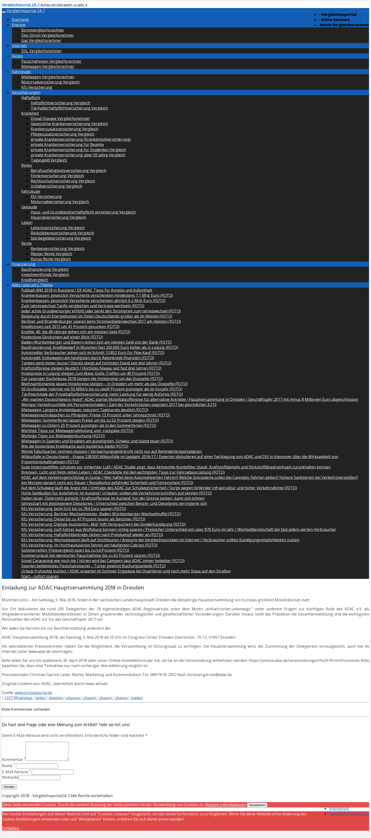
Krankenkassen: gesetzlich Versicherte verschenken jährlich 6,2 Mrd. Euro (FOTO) (93, 300)
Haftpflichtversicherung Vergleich (60, 102)
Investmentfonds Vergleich (45, 274)
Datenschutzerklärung (349, 817)
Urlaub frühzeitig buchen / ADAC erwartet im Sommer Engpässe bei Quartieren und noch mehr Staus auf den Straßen (126, 571)
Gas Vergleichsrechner (41, 40)
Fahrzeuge (21, 71)
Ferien (17, 56)
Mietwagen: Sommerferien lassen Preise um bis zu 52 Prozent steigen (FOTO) (90, 420)
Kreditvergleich (34, 279)
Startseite (20, 19)
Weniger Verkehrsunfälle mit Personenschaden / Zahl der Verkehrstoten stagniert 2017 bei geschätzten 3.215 (118, 404)
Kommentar (14, 763)
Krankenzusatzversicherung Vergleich (64, 128)
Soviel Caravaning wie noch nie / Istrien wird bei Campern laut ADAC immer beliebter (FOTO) (103, 560)
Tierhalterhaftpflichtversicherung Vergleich (69, 108)
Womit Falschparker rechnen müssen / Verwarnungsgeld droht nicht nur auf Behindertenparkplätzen (111, 451)
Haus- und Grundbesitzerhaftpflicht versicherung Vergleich (83, 212)
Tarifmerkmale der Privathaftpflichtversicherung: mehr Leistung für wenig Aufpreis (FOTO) (102, 394)
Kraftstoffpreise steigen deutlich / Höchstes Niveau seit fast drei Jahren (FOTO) (91, 368)
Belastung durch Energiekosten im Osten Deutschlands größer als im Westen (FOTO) (96, 316)
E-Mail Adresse (16, 775)
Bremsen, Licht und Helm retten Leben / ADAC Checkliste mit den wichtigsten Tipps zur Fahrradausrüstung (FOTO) (123, 472)
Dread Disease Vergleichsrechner (60, 118)
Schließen (10, 831)
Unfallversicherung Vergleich (56, 186)
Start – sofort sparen (40, 576)
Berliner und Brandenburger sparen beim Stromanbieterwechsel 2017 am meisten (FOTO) (101, 321)
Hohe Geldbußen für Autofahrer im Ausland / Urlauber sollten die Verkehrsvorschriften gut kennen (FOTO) (116, 493)
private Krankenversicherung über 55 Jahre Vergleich (78, 154)
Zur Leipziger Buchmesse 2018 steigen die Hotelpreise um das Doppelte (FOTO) (92, 378)
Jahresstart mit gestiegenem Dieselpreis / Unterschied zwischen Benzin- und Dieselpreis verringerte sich (114, 503)
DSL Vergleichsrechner (41, 50)
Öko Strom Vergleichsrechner (47, 35)
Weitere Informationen (225, 808)
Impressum (339, 812)
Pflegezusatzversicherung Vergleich (62, 134)
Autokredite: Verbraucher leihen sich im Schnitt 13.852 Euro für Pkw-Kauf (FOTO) (92, 352)
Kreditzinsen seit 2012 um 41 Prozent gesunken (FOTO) (70, 326)
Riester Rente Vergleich (51, 253)
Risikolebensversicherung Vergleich (62, 233)
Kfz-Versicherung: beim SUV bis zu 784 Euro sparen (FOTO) (73, 508)
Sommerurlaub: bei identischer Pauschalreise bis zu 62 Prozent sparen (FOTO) (90, 555)
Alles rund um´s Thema (32, 285)
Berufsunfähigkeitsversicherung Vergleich (68, 170)
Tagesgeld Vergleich (49, 160)
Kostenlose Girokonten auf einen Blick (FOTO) (62, 337)
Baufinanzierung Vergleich (45, 269)
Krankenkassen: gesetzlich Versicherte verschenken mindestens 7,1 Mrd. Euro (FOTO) (97, 295)
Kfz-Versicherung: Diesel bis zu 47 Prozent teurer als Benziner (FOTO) (83, 519)
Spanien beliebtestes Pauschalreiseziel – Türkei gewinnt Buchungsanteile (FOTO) (93, 565)
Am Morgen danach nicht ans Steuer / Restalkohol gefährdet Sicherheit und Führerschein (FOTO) (107, 482)
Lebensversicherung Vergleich (58, 227)
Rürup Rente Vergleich (51, 259)
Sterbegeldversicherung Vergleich (61, 238)
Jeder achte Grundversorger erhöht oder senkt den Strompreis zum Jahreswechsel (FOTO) (101, 311)
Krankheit (30, 113)
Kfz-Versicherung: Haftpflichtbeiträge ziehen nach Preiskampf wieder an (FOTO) (92, 534)
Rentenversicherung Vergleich (57, 248)
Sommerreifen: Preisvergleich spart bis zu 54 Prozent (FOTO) (75, 550)
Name (8, 769)
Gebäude (29, 207)
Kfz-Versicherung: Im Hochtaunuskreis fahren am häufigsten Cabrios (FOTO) (89, 545)
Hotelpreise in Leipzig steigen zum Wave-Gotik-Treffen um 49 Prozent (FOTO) (90, 373)
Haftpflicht (30, 97)
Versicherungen (26, 92)
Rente (26, 243)
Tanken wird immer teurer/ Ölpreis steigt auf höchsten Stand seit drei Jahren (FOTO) (96, 363)
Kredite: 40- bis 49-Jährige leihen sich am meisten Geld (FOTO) (75, 331)
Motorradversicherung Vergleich (50, 82)
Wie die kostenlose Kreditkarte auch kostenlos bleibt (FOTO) (74, 446)
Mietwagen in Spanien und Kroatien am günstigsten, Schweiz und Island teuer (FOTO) (97, 441)
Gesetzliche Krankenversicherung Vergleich (69, 123)
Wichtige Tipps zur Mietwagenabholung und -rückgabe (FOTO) (77, 430)
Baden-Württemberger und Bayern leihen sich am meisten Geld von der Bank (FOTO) (96, 342)
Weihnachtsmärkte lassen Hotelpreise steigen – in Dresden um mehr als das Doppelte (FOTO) (104, 383)
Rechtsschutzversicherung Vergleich (63, 180)
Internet (19, 45)
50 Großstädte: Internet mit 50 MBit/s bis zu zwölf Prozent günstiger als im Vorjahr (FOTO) (101, 389)
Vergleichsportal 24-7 (26, 10)
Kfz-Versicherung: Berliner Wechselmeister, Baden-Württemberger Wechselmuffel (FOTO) (101, 513)
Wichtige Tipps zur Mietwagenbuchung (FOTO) (63, 435)
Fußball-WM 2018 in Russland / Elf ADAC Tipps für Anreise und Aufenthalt (86, 290)
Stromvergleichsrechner (42, 30)
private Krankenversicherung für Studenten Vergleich (78, 149)
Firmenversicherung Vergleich (57, 175)
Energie (19, 24)
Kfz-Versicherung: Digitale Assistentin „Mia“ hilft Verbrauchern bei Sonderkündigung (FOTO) (103, 524)
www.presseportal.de (33, 692)
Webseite (10, 780)
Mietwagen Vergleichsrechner (48, 66)
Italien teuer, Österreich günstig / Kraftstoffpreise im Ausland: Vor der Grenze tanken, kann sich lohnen (113, 498)
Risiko (26, 165)
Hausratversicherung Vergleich (58, 217)
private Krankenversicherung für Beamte (67, 144)
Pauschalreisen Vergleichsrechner (51, 61)
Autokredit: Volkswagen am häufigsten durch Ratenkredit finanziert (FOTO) (87, 357)
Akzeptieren (257, 808)
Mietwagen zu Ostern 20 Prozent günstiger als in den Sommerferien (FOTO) (88, 425)
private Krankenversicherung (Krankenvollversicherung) (81, 139)
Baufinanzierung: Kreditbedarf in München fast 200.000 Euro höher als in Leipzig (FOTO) (99, 347)
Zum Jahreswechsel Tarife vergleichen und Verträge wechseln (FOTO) (82, 305)
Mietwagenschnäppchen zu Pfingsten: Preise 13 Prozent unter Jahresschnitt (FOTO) (95, 415)
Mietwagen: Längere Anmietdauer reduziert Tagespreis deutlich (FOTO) (84, 409)
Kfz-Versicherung (36, 87)
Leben (26, 222)
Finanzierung (23, 264)
